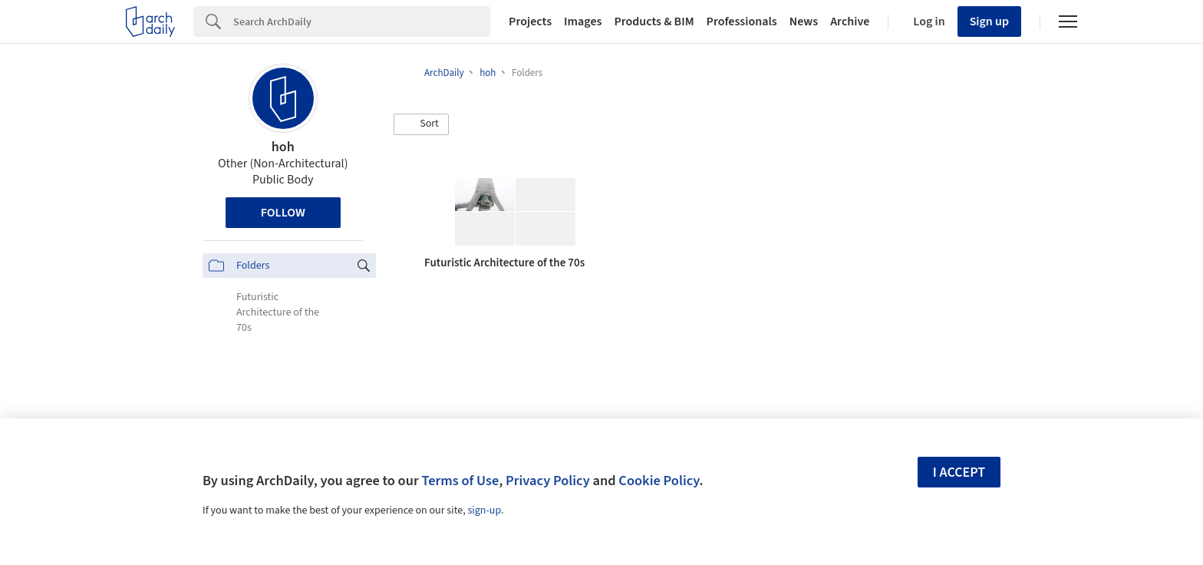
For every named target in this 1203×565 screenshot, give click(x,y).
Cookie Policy (658, 481)
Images (583, 21)
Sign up (989, 21)
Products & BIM (654, 21)
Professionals (742, 21)
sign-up (484, 510)
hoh (283, 147)
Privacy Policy (548, 481)
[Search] (361, 21)
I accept (959, 472)
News (803, 21)
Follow (283, 212)
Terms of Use (460, 481)
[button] (421, 124)
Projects (530, 21)
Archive (849, 21)
